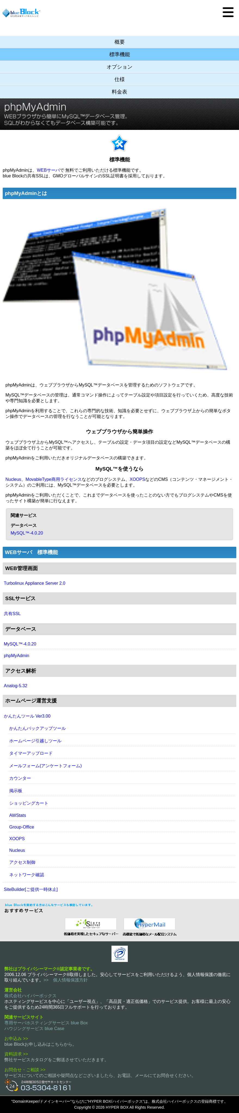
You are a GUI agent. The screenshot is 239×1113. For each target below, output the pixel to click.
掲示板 (15, 790)
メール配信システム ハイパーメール (149, 926)
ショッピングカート (28, 803)
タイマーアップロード (31, 753)
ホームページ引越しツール (35, 740)
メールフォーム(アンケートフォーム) (45, 765)
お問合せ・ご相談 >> (24, 1069)
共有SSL (12, 613)
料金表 (119, 92)
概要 (119, 42)
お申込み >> (16, 1038)
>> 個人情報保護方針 (66, 980)
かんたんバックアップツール (37, 728)
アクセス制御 (22, 862)
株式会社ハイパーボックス (30, 995)
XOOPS (137, 479)
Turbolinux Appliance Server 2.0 (34, 583)
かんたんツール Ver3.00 (27, 716)
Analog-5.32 (15, 685)
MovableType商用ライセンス (54, 479)
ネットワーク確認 (26, 874)
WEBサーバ (48, 170)
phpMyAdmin (16, 655)
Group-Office (21, 827)
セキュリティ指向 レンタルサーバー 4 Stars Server (89, 926)
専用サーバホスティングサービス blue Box (46, 1023)
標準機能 (119, 54)
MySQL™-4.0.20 (27, 533)
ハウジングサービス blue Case (34, 1028)
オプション (119, 67)
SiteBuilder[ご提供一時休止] (31, 889)
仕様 (119, 79)
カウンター (20, 778)
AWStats (17, 815)
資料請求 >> (16, 1054)
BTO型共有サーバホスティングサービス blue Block (21, 13)
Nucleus (13, 479)
